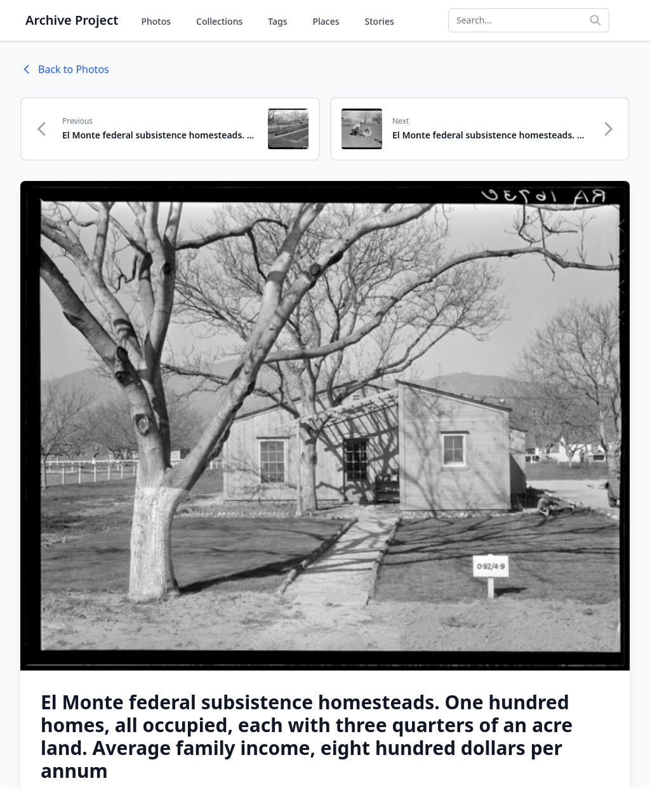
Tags (277, 21)
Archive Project (71, 20)
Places (326, 21)
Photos (156, 21)
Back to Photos (64, 69)
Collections (219, 21)
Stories (379, 21)
